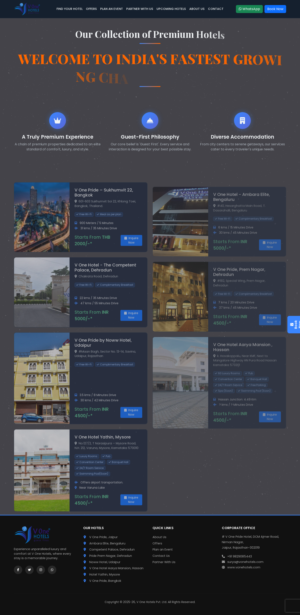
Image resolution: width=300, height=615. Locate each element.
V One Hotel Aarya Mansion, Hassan (116, 568)
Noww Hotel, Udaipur (104, 562)
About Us (159, 537)
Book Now (275, 9)
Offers (157, 543)
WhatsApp (249, 9)
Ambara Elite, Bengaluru (107, 543)
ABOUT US (197, 9)
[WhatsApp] (52, 570)
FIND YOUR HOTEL (70, 9)
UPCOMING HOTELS (171, 9)
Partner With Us (164, 562)
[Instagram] (41, 570)
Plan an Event (163, 549)
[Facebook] (18, 570)
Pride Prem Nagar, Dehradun (110, 556)
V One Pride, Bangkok (105, 581)
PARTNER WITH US (139, 9)
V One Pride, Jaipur (103, 537)
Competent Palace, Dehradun (112, 549)
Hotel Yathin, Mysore (104, 574)
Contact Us (161, 556)
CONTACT (216, 9)
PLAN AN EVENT (111, 9)
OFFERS (91, 9)
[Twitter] (29, 570)
